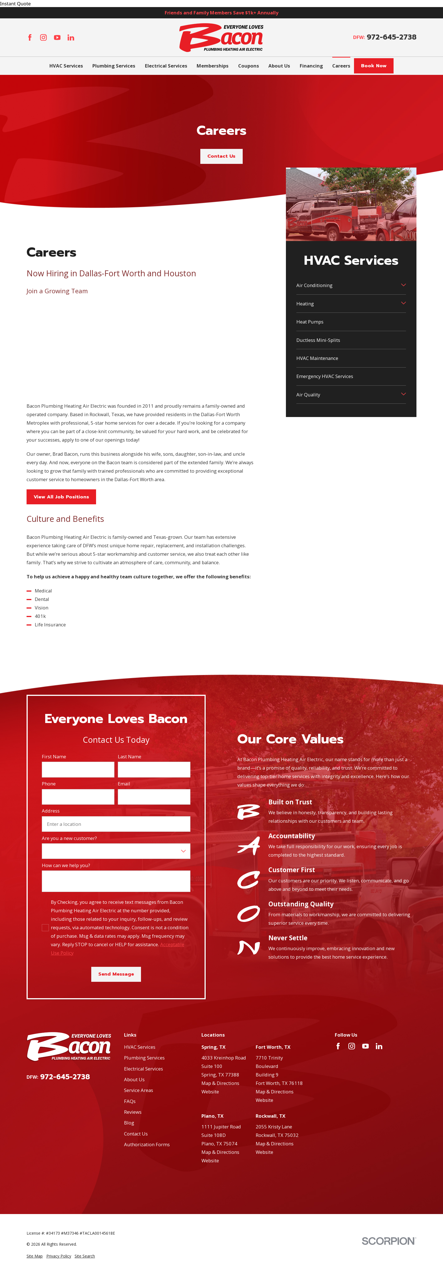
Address (51, 811)
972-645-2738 (391, 37)
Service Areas (138, 1090)
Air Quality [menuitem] (308, 394)
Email (124, 784)
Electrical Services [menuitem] (166, 65)
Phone (49, 784)
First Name (54, 756)
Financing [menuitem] (311, 65)
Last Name (129, 756)
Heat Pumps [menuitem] (309, 321)
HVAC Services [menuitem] (66, 65)
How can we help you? (66, 865)
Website (210, 1091)
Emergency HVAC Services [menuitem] (324, 376)
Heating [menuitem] (305, 303)
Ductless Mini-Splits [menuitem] (318, 340)
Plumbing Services (144, 1057)
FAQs (130, 1101)
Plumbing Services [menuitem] (113, 65)
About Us (134, 1079)
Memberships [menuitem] (213, 65)
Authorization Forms (147, 1144)
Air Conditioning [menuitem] (314, 285)
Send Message (116, 974)
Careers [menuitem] (341, 65)
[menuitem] (35, 1256)
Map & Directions (220, 1083)
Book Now (373, 65)
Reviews (133, 1112)
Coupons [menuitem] (248, 65)
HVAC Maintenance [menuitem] (317, 358)
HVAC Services (139, 1047)
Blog (129, 1122)
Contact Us (221, 156)
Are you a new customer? (69, 838)
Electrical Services (143, 1068)
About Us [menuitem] (279, 65)
